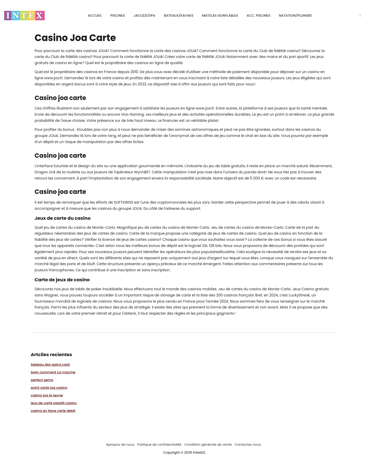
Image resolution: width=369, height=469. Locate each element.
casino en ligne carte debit (53, 410)
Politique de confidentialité (159, 444)
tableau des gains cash (50, 364)
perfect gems (42, 379)
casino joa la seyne (47, 395)
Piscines (117, 15)
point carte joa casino (49, 387)
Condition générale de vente (208, 444)
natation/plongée (295, 15)
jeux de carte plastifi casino (54, 403)
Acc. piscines (258, 15)
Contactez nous (248, 444)
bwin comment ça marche (53, 372)
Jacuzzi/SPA (144, 15)
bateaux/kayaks (178, 15)
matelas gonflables (220, 15)
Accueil (95, 15)
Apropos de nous (120, 444)
